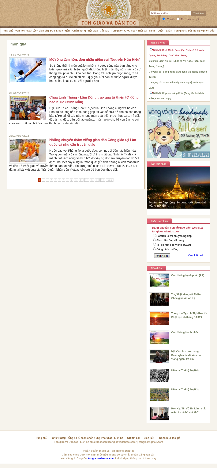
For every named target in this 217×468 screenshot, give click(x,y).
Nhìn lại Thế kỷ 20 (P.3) (185, 389)
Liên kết (149, 437)
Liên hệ (118, 437)
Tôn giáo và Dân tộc (66, 442)
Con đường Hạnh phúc (185, 332)
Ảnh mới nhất (158, 164)
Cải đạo (104, 30)
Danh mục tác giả (169, 437)
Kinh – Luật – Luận (160, 30)
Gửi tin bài (133, 437)
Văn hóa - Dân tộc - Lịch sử (31, 30)
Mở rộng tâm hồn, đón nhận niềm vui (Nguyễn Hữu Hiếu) (95, 59)
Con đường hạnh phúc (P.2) (187, 275)
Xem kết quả (195, 255)
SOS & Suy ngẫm (60, 30)
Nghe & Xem (158, 42)
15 (102, 179)
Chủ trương (59, 437)
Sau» (110, 179)
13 (92, 179)
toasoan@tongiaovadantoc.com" (117, 442)
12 (86, 179)
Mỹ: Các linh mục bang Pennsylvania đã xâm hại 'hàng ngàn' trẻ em (186, 355)
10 (76, 179)
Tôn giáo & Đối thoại (186, 30)
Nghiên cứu (207, 30)
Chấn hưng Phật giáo (85, 30)
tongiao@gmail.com (151, 442)
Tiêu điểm (156, 268)
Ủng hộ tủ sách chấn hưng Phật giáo (90, 437)
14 (97, 179)
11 (81, 179)
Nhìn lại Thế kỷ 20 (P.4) (185, 370)
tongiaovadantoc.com (101, 458)
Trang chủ (7, 30)
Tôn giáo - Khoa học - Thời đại (129, 30)
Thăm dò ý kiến (159, 221)
